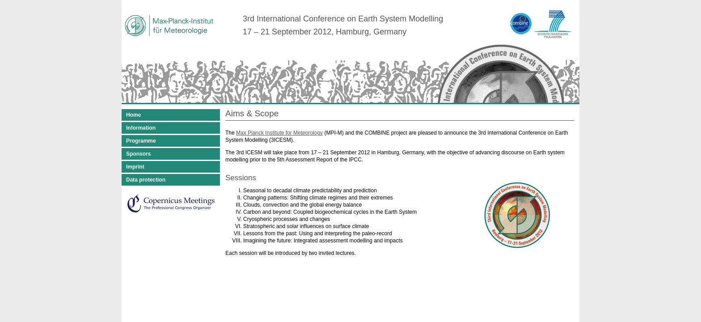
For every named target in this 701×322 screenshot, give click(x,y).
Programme (141, 141)
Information (141, 128)
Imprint (135, 167)
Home (133, 115)
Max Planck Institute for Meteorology (279, 133)
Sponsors (138, 154)
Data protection (145, 180)
